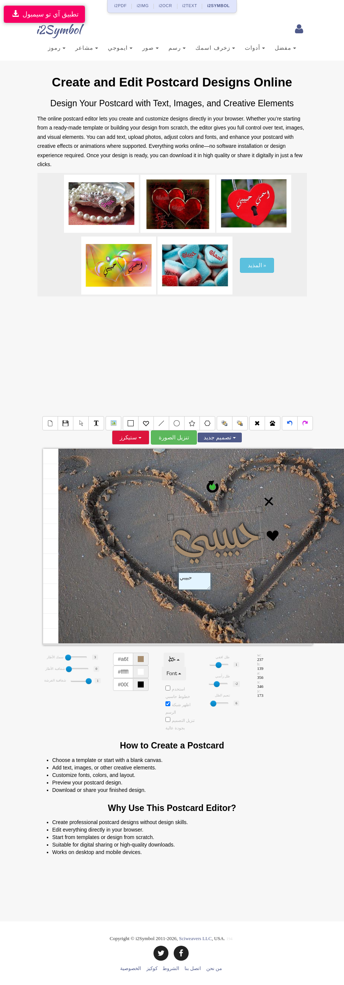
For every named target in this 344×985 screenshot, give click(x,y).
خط (174, 659)
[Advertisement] (172, 356)
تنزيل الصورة (174, 437)
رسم (177, 48)
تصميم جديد (220, 437)
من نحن (214, 968)
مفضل (285, 48)
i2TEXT (189, 5)
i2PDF (120, 5)
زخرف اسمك (215, 48)
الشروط (170, 968)
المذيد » (257, 265)
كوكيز (152, 968)
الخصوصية (130, 968)
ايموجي (120, 48)
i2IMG (143, 5)
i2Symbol (52, 29)
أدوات (255, 48)
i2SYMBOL (218, 5)
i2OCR (165, 5)
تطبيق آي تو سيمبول (44, 14)
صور (150, 48)
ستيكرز (130, 437)
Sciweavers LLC (195, 938)
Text (195, 581)
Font (174, 673)
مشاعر (86, 48)
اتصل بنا (193, 968)
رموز (57, 48)
